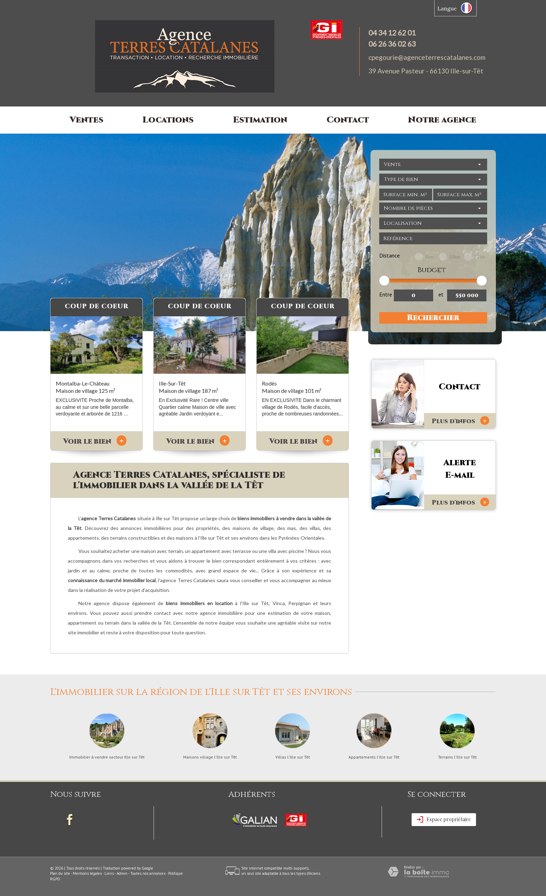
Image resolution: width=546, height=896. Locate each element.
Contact (348, 120)
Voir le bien (94, 441)
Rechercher (433, 318)
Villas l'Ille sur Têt (292, 757)
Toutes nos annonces (147, 873)
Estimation (260, 120)
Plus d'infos (460, 421)
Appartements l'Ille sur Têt (374, 757)
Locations (168, 120)
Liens (109, 873)
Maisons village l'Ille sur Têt (210, 757)
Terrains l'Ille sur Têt (457, 757)
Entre (385, 294)
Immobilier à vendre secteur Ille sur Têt (107, 757)
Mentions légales (87, 873)
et (441, 294)
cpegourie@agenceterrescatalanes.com (426, 57)
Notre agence (442, 120)
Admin (122, 873)
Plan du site (60, 873)
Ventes (86, 120)
